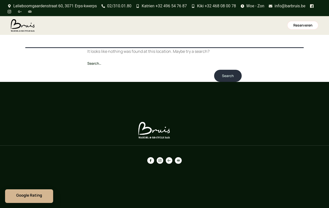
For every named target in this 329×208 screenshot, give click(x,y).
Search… (94, 63)
